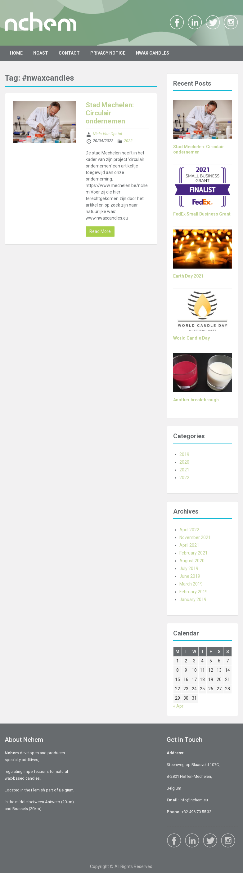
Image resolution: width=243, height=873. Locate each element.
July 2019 (188, 568)
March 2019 (191, 583)
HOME (16, 53)
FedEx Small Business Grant (202, 214)
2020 (184, 462)
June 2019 (189, 576)
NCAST (40, 53)
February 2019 (193, 591)
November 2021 (195, 537)
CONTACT (69, 53)
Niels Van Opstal (107, 133)
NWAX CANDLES (152, 53)
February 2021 (193, 552)
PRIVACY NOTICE (107, 53)
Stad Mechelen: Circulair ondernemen (110, 113)
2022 (128, 140)
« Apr (178, 706)
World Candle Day (191, 338)
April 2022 (189, 529)
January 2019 (192, 599)
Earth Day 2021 (188, 276)
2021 (184, 469)
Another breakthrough (196, 399)
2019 (184, 454)
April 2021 (189, 545)
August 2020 (192, 560)
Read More (100, 231)
